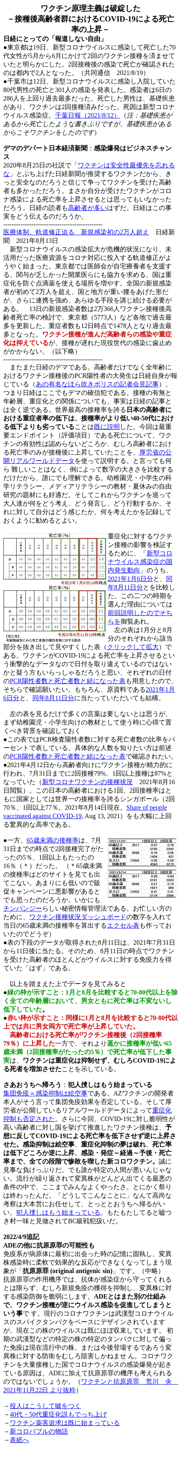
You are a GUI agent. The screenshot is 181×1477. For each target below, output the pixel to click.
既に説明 (107, 426)
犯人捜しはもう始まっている (58, 1212)
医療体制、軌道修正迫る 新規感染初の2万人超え (76, 232)
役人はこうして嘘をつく (45, 1405)
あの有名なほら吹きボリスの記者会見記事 (97, 384)
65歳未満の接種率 (53, 840)
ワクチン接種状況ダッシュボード (77, 916)
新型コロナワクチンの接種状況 (87, 781)
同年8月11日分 (53, 698)
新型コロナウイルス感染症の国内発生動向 (140, 562)
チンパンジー (22, 908)
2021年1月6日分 (130, 578)
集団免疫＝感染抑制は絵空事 (45, 1093)
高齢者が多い (87, 207)
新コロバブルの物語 (39, 1431)
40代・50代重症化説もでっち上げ (58, 1414)
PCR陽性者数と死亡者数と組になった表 (68, 680)
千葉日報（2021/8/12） (87, 115)
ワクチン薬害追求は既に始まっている (65, 1422)
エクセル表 (123, 925)
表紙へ (19, 1439)
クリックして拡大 (133, 646)
